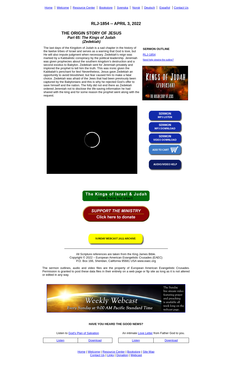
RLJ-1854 (149, 54)
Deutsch (149, 7)
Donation (122, 355)
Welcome (63, 7)
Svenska (122, 7)
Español (165, 7)
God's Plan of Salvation (83, 333)
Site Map (148, 351)
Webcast (136, 355)
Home (49, 7)
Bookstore (106, 7)
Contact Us (181, 7)
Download (95, 340)
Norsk (136, 7)
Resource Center (84, 7)
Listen (60, 340)
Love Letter (145, 333)
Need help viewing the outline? (158, 60)
